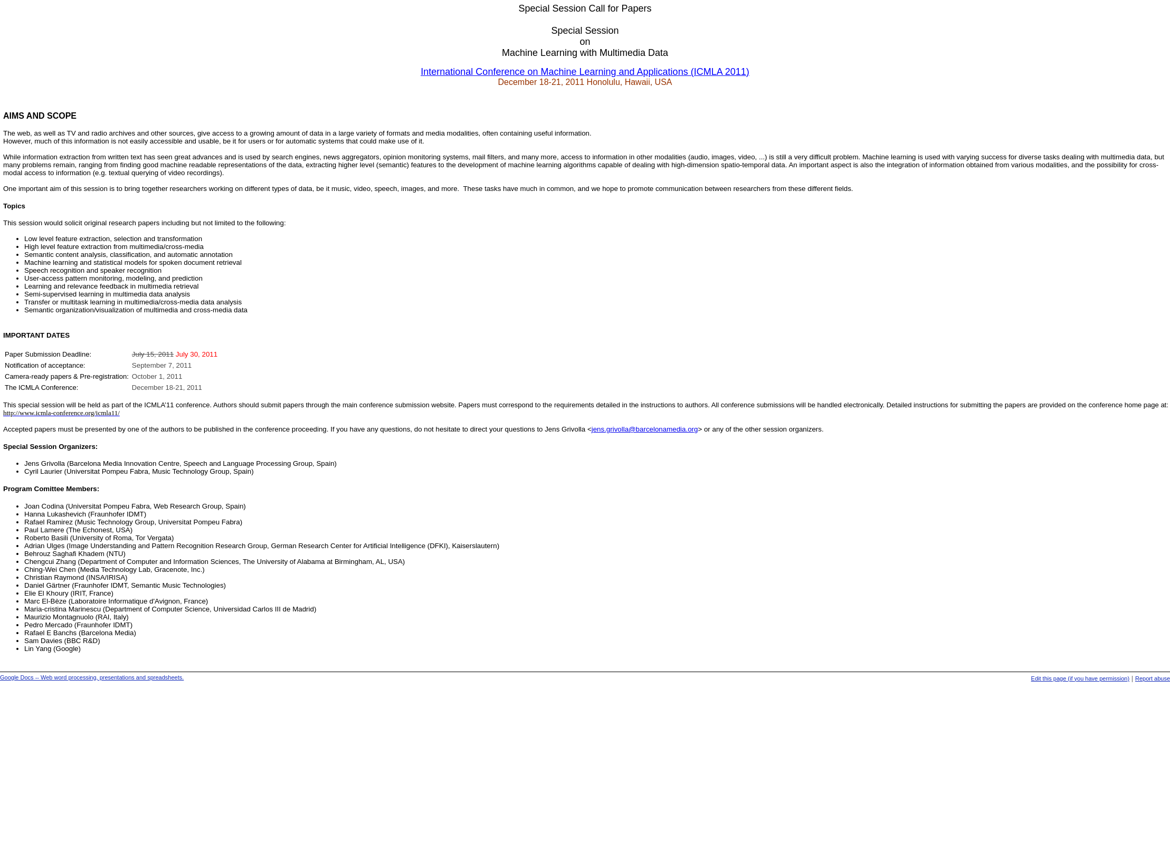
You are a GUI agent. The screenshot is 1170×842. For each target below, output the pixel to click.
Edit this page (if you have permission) (1080, 678)
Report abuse (1152, 678)
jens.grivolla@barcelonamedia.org (645, 429)
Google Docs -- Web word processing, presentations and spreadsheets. (92, 677)
